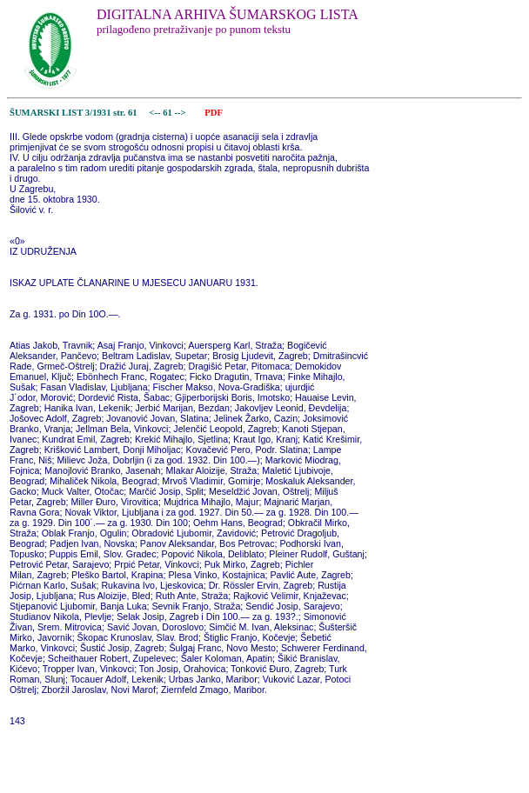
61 (168, 112)
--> (182, 112)
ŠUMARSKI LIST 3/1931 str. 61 (73, 112)
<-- (155, 112)
